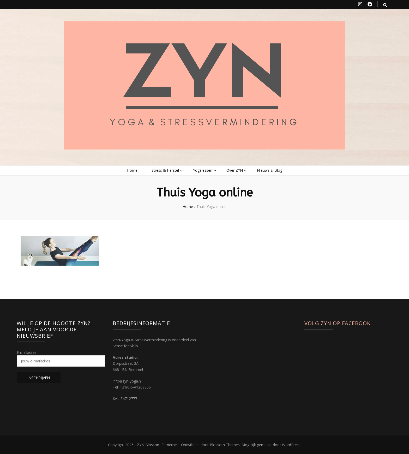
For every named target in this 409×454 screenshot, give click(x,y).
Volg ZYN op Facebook (337, 323)
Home (132, 170)
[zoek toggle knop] (385, 5)
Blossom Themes (225, 444)
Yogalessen (202, 170)
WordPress (291, 444)
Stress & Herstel (165, 170)
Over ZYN (234, 170)
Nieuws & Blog (269, 170)
